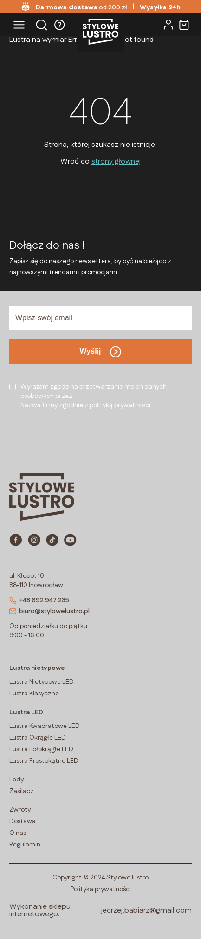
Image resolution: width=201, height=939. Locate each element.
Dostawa (22, 821)
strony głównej (116, 161)
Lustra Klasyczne (34, 693)
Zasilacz (21, 791)
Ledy (16, 779)
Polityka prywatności (101, 889)
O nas (17, 833)
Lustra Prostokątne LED (43, 761)
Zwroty (20, 809)
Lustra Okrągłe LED (37, 737)
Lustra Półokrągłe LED (41, 749)
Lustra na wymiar (37, 39)
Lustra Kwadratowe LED (44, 726)
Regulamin (24, 844)
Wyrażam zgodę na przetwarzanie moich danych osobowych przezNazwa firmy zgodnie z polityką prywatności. (93, 396)
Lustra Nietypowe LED (41, 682)
